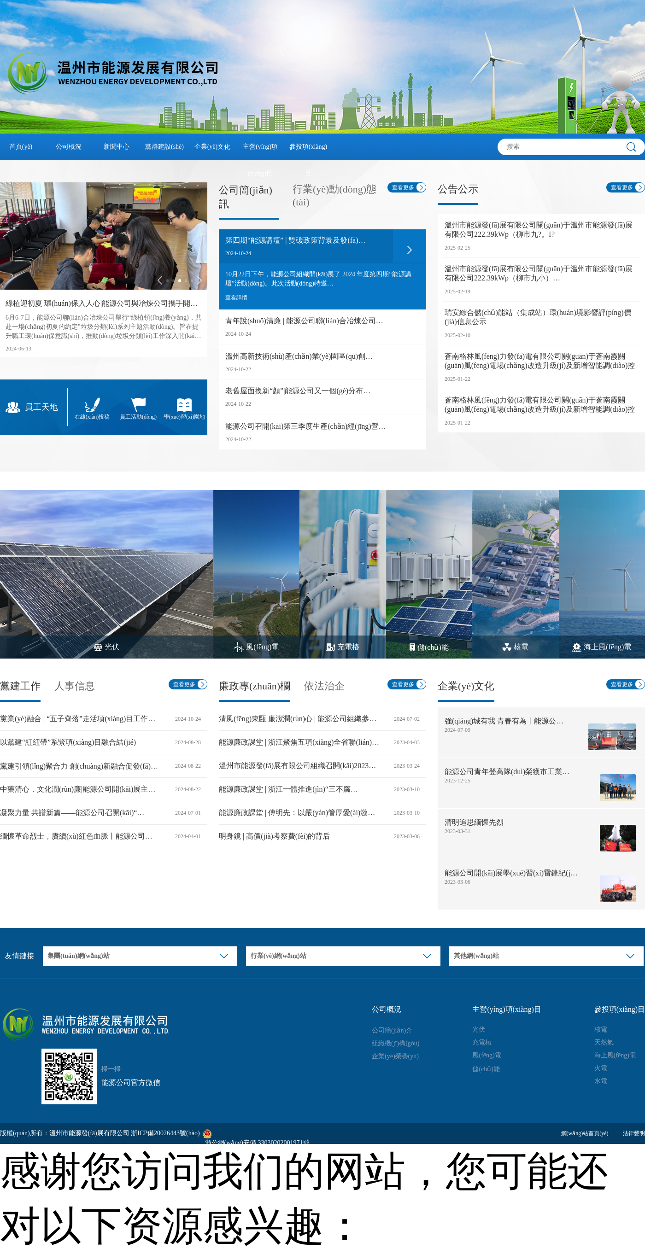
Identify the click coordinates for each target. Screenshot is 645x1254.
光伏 (478, 1029)
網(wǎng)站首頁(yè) (585, 1133)
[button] (160, 280)
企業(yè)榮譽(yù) (395, 1056)
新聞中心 (116, 146)
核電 (600, 1029)
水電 (600, 1081)
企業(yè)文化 (212, 146)
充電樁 (482, 1042)
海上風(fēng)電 (615, 1055)
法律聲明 (634, 1133)
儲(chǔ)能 (486, 1069)
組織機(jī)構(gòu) (395, 1043)
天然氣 (604, 1042)
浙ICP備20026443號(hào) (165, 1133)
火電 (600, 1068)
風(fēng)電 (486, 1055)
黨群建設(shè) (164, 146)
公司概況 (69, 146)
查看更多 (403, 187)
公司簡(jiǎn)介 (392, 1030)
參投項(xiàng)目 (308, 151)
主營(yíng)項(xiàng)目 (260, 151)
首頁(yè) (21, 146)
